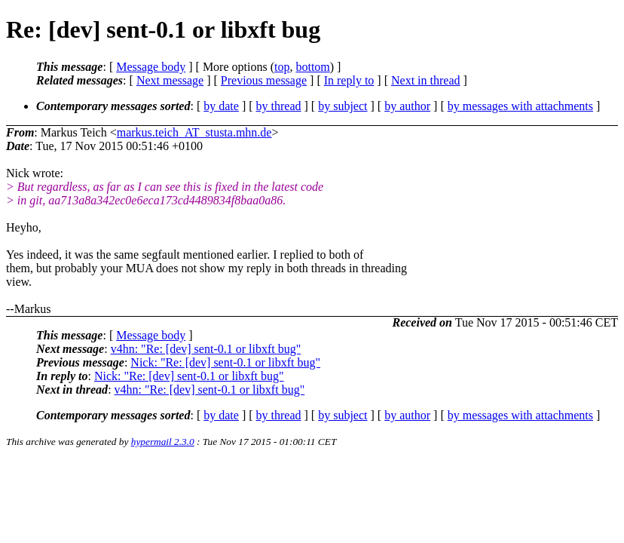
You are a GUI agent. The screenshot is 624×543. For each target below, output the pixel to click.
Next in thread (425, 80)
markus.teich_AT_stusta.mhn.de (194, 132)
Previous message (264, 80)
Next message (169, 80)
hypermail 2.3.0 (162, 441)
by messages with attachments (520, 106)
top (281, 66)
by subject (342, 106)
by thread (278, 106)
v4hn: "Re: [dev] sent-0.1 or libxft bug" (206, 348)
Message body (150, 66)
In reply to (349, 80)
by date (221, 106)
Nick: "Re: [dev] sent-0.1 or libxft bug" (225, 362)
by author (407, 106)
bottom (312, 66)
